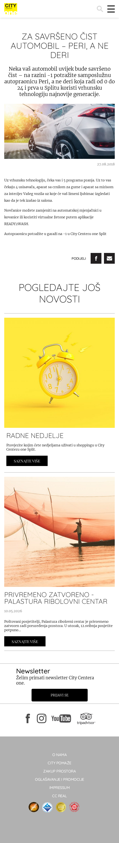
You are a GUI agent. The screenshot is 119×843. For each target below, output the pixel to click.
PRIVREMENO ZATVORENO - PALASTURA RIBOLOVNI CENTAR (55, 597)
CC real (59, 795)
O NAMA (59, 754)
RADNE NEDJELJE (35, 435)
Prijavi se (59, 695)
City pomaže (59, 763)
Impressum (59, 787)
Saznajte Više (27, 460)
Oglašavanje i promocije (59, 779)
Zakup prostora (59, 771)
